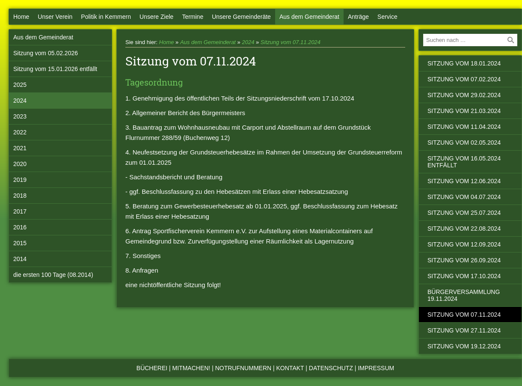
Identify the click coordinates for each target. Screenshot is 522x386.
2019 (20, 179)
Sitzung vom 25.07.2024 (464, 212)
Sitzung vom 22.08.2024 (464, 228)
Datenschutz (331, 368)
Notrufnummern (243, 368)
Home (21, 16)
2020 (20, 163)
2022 (20, 132)
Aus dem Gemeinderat (309, 16)
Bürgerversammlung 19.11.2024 (463, 295)
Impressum (376, 368)
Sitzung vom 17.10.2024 (464, 276)
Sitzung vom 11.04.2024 (464, 126)
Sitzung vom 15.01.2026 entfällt (55, 68)
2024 (20, 100)
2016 (20, 227)
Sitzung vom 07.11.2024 (290, 42)
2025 (20, 84)
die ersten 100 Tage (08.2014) (53, 274)
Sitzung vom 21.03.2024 (464, 110)
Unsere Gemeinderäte (241, 16)
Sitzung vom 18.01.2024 (464, 63)
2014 (20, 258)
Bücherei (151, 368)
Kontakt (290, 368)
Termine (192, 16)
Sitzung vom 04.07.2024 (464, 196)
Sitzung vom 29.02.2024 (464, 95)
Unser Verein (55, 16)
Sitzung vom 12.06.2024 (464, 181)
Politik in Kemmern (106, 16)
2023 (20, 116)
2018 (20, 195)
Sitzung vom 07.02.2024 (464, 79)
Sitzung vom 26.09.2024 (464, 260)
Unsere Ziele (156, 16)
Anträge (358, 16)
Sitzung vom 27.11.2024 (464, 330)
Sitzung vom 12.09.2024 (464, 244)
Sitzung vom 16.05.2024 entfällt (464, 162)
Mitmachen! (191, 368)
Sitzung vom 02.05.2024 (464, 142)
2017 (20, 211)
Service (387, 16)
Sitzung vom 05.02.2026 (45, 53)
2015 (20, 243)
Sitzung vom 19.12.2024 (464, 346)
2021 (20, 148)
